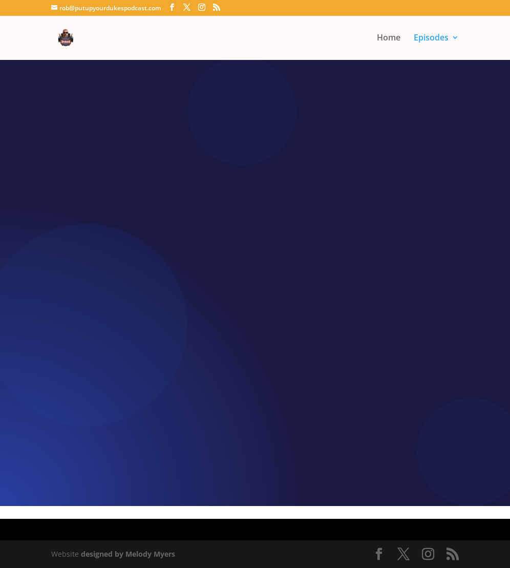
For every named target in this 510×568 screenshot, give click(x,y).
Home (388, 39)
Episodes (431, 39)
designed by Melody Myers (128, 554)
